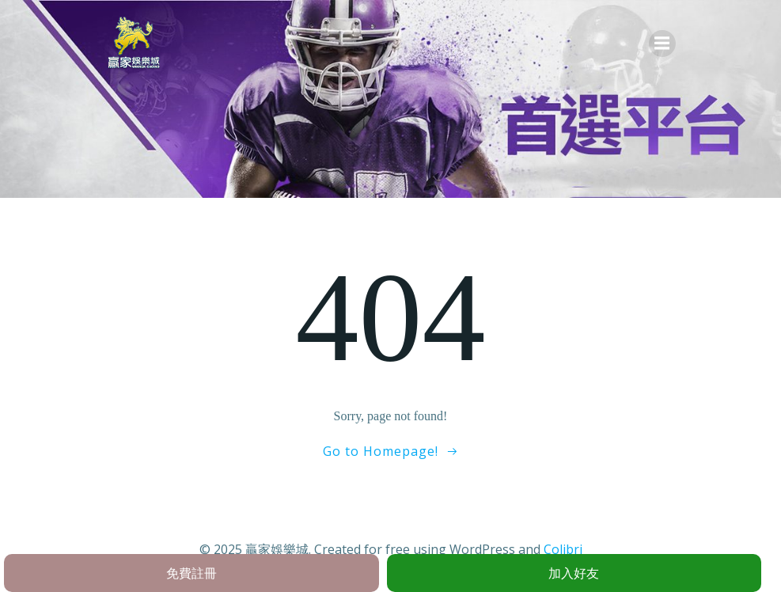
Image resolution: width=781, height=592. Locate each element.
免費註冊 (191, 573)
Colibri (563, 549)
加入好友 (573, 573)
